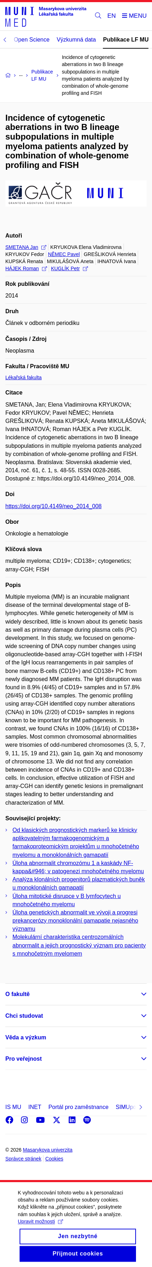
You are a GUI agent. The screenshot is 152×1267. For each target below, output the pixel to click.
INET (34, 1107)
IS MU (13, 1107)
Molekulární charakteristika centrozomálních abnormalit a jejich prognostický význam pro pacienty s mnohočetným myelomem (79, 945)
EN (112, 15)
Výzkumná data (76, 40)
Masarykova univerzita (47, 1150)
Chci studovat (24, 1016)
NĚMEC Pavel (64, 254)
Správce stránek (23, 1159)
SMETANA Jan (25, 247)
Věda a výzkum (25, 1037)
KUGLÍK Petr (69, 268)
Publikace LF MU (125, 40)
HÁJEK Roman (26, 268)
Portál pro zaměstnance (78, 1107)
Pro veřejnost (23, 1059)
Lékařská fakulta (23, 377)
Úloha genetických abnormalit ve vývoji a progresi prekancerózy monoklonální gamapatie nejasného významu (75, 920)
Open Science (32, 40)
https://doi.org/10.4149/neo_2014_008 (53, 506)
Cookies (54, 1159)
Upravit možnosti (40, 1230)
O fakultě (17, 994)
